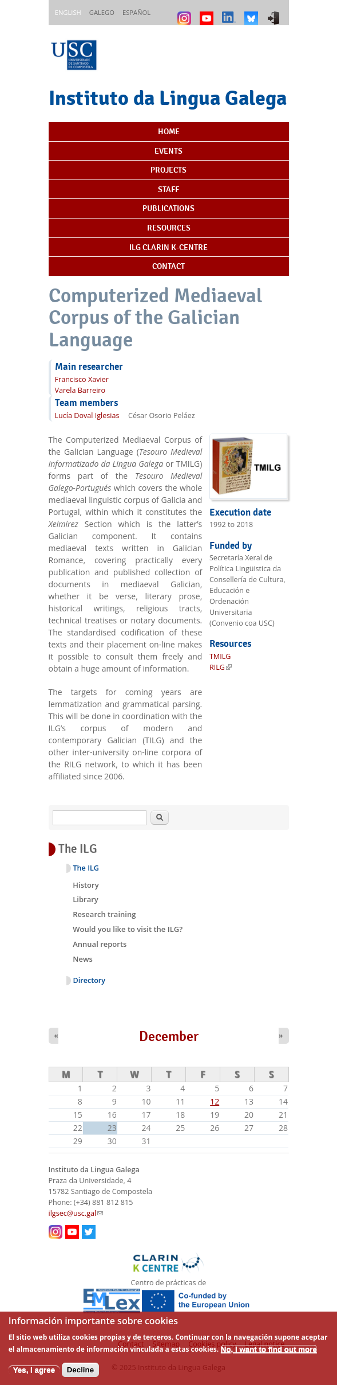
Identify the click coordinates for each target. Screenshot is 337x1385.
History (85, 885)
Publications (168, 208)
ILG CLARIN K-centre (168, 247)
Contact (168, 266)
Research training (104, 914)
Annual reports (99, 944)
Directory (89, 980)
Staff (168, 189)
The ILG (86, 868)
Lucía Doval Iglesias (87, 415)
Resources (169, 227)
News (83, 959)
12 (214, 1101)
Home (169, 131)
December (169, 1036)
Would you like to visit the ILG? (128, 929)
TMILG (220, 656)
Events (168, 150)
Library (85, 899)
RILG (220, 667)
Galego (101, 12)
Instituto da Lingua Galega (168, 97)
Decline (80, 1375)
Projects (168, 169)
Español (136, 12)
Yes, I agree (34, 1375)
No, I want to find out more (269, 1355)
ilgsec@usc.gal (76, 1213)
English (68, 12)
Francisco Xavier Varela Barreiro (82, 384)
